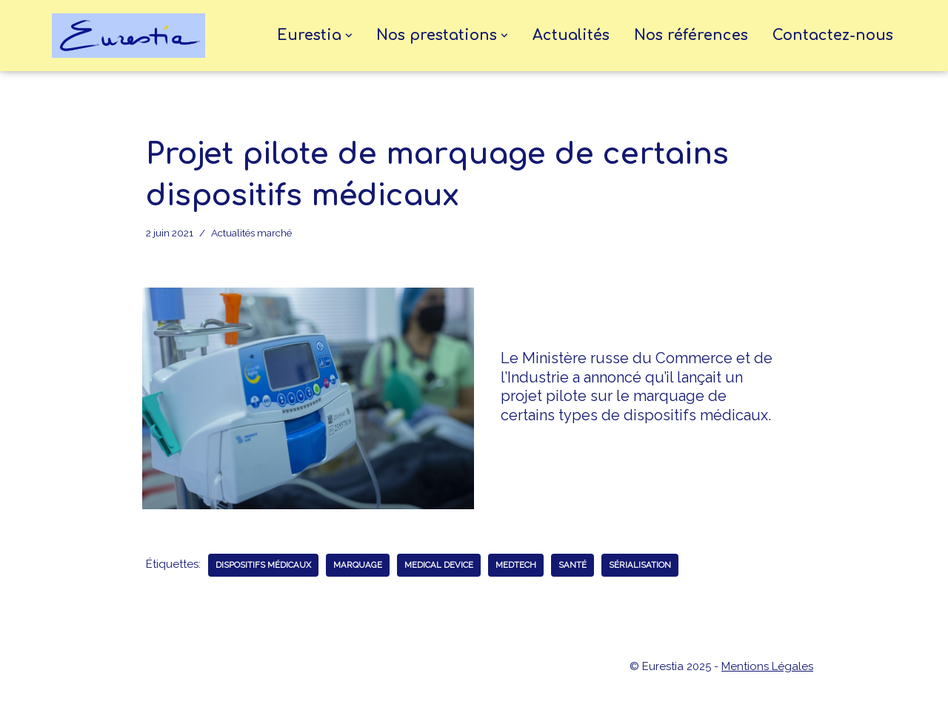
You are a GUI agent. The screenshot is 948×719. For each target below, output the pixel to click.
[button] (349, 35)
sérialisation (640, 565)
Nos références (691, 35)
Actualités (571, 35)
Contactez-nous (832, 35)
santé (572, 565)
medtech (515, 565)
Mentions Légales (767, 666)
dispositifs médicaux (263, 565)
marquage (357, 565)
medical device (438, 565)
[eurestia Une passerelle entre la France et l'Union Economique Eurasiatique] (132, 35)
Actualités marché (251, 233)
